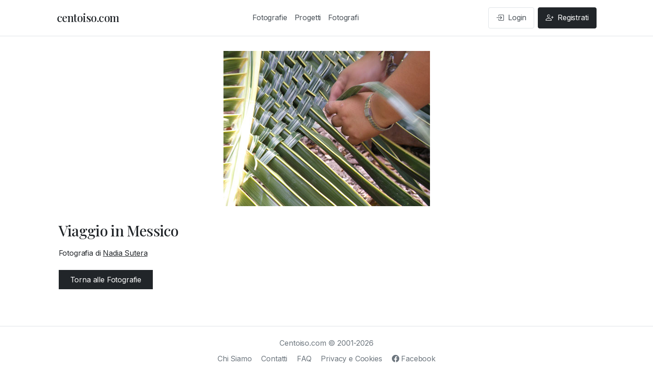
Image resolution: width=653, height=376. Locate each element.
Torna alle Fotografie (106, 279)
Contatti (274, 358)
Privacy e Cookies (351, 358)
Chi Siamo (235, 358)
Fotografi (343, 17)
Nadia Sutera (125, 253)
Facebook (413, 358)
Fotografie (269, 17)
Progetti (308, 17)
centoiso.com (88, 17)
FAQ (304, 358)
